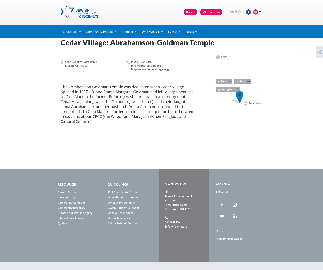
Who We (152, 31)
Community (101, 31)
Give (72, 31)
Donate (190, 12)
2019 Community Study (122, 192)
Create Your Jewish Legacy (75, 213)
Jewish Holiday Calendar (123, 208)
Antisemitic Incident (229, 239)
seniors (243, 81)
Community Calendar (71, 202)
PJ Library (64, 223)
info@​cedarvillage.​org (146, 65)
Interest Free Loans (70, 218)
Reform (224, 81)
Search (235, 12)
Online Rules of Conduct (122, 223)
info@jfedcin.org (176, 226)
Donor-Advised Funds (121, 202)
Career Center (67, 192)
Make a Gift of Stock (120, 213)
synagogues (228, 89)
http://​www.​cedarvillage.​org (150, 69)
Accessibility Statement (122, 197)
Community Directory (71, 208)
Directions (253, 103)
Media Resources (118, 218)
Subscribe (211, 12)
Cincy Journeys (67, 197)
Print (221, 57)
